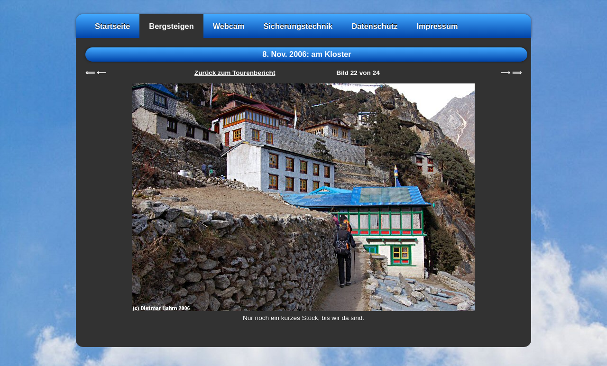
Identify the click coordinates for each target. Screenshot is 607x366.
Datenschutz (374, 26)
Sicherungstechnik (297, 26)
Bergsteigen (171, 26)
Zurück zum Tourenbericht (234, 72)
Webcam (229, 26)
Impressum (437, 26)
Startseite (112, 26)
